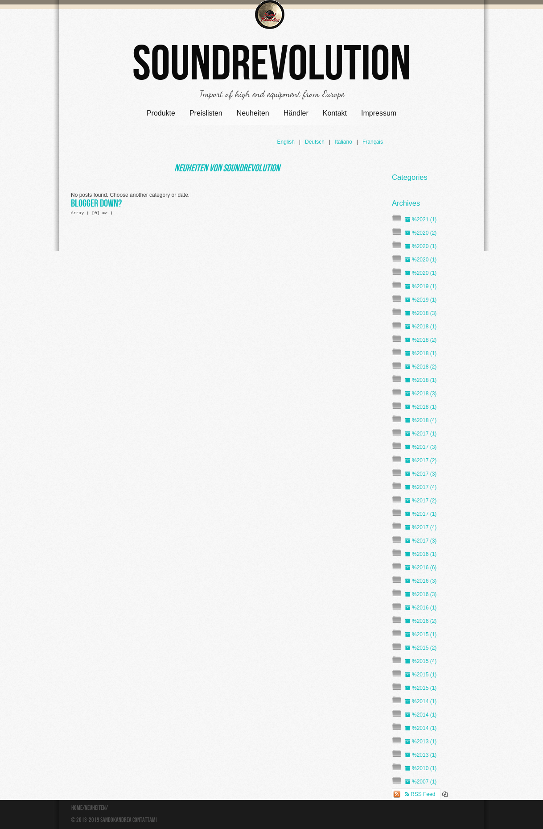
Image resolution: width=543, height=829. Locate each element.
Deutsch (315, 142)
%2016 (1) (420, 554)
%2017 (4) (420, 487)
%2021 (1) (420, 219)
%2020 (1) (420, 246)
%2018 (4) (420, 420)
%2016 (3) (420, 581)
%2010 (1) (420, 768)
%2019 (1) (420, 286)
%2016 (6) (420, 567)
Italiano (343, 142)
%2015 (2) (420, 648)
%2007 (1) (420, 782)
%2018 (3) (420, 313)
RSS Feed (420, 794)
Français (372, 142)
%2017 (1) (420, 434)
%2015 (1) (420, 634)
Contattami (144, 820)
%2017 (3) (420, 447)
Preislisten (205, 113)
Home (76, 808)
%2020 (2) (420, 233)
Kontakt (335, 113)
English (285, 142)
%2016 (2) (420, 621)
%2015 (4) (420, 661)
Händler (296, 113)
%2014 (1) (420, 701)
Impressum (378, 113)
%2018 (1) (420, 326)
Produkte (161, 113)
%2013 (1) (420, 741)
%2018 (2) (420, 340)
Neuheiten (253, 113)
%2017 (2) (420, 460)
